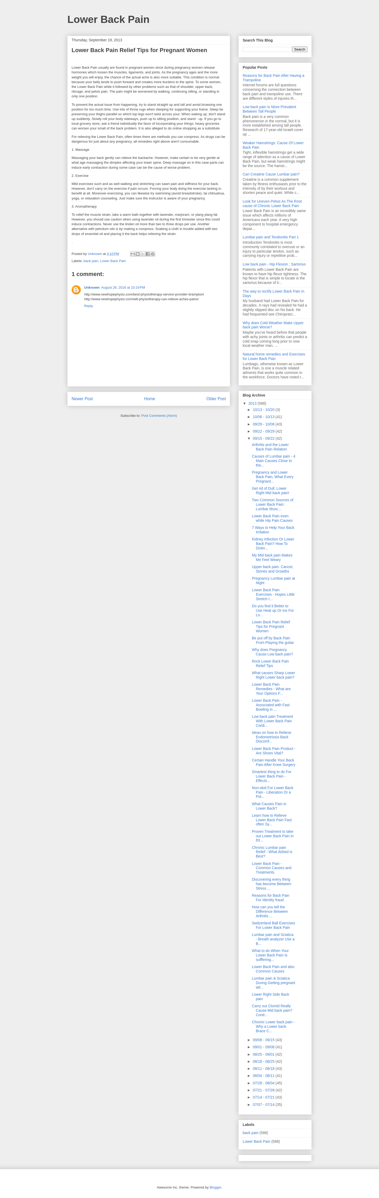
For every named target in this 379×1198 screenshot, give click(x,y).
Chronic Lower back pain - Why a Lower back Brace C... (273, 1026)
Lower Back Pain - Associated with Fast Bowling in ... (271, 704)
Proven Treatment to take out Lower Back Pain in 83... (272, 836)
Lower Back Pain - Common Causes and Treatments (271, 868)
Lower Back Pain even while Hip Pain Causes (272, 518)
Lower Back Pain (108, 19)
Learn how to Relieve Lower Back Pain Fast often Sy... (272, 819)
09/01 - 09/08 (264, 1047)
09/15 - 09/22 (264, 438)
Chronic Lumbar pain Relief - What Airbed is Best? (272, 852)
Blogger (215, 1187)
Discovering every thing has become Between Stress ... (271, 883)
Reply (88, 306)
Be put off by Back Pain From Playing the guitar (273, 640)
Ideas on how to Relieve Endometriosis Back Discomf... (271, 737)
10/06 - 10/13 (264, 417)
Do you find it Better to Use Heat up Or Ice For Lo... (273, 610)
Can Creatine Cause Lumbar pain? (271, 174)
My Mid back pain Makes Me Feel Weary (272, 557)
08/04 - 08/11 (264, 1076)
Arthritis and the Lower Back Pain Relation (270, 447)
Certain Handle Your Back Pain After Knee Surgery (273, 762)
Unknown (92, 287)
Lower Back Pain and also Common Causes (273, 969)
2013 (253, 403)
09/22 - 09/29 (264, 431)
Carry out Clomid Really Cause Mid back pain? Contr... (272, 1010)
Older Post (216, 399)
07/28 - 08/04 (264, 1083)
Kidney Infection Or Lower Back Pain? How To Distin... (273, 543)
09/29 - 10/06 (264, 424)
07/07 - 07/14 (264, 1104)
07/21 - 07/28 (264, 1090)
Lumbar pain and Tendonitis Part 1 (271, 237)
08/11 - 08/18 (264, 1068)
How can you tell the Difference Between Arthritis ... (270, 911)
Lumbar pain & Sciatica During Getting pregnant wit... (273, 982)
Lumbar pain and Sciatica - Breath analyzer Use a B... (273, 939)
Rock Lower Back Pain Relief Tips (270, 663)
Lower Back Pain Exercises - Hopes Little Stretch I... (273, 594)
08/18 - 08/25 (264, 1061)
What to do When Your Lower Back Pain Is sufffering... (270, 955)
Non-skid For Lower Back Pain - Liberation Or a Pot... (272, 792)
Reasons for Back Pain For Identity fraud (270, 897)
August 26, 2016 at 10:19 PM (123, 287)
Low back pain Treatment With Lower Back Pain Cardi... (272, 721)
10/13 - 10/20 (264, 410)
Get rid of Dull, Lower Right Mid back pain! (270, 490)
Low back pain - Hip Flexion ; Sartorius (274, 264)
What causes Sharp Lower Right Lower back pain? (273, 675)
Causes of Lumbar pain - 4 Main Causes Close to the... (273, 460)
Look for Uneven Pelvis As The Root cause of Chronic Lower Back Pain (272, 203)
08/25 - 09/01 (264, 1054)
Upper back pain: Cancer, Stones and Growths (272, 569)
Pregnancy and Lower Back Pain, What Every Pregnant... (272, 476)
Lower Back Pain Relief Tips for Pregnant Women (271, 626)
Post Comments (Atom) (159, 416)
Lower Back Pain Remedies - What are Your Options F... (271, 688)
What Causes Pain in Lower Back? (269, 806)
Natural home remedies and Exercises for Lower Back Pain (274, 356)
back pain (91, 261)
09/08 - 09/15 (264, 1040)
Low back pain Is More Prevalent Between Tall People (269, 109)
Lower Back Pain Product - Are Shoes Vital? (274, 750)
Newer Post (82, 399)
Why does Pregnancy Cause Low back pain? (272, 652)
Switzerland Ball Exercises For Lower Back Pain (273, 925)
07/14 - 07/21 (264, 1097)
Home (149, 399)
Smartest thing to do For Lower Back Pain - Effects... (271, 776)
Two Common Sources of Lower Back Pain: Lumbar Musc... (272, 504)
